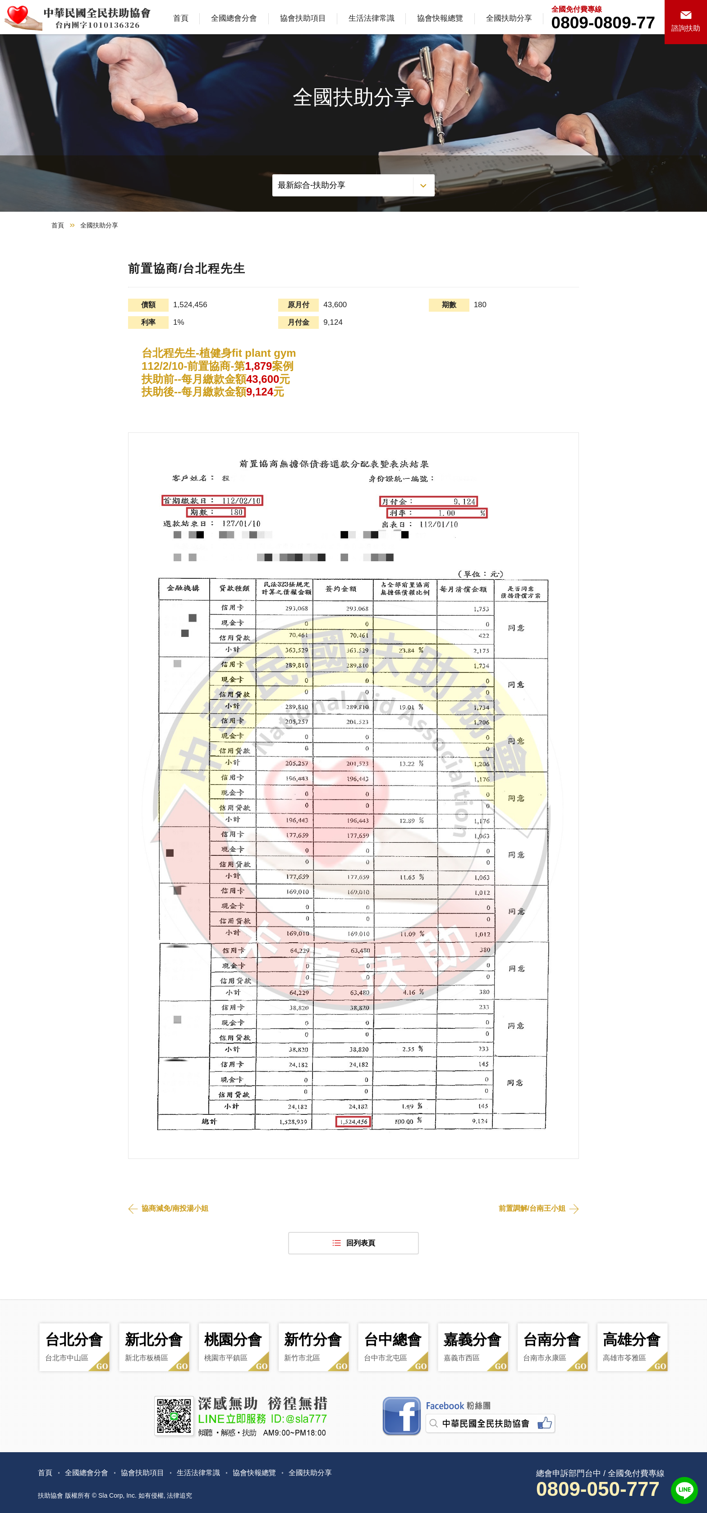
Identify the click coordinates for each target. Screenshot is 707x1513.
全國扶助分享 (509, 18)
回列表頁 (360, 1243)
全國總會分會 (234, 18)
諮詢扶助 (685, 28)
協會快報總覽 (440, 18)
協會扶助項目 (303, 18)
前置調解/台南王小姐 (532, 1208)
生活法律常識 (372, 18)
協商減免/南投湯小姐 (175, 1208)
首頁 (180, 18)
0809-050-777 (598, 1489)
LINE (684, 1490)
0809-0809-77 (603, 23)
